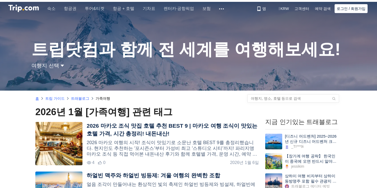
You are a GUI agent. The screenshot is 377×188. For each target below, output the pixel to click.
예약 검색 (323, 9)
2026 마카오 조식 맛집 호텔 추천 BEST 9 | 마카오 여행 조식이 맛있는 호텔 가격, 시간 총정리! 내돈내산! (172, 130)
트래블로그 (80, 98)
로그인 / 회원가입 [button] (351, 9)
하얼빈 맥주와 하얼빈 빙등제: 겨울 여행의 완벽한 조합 (153, 175)
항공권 (72, 8)
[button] (281, 8)
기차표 (151, 8)
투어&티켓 (97, 8)
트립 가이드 (55, 98)
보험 (208, 8)
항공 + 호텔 (125, 8)
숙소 (53, 8)
